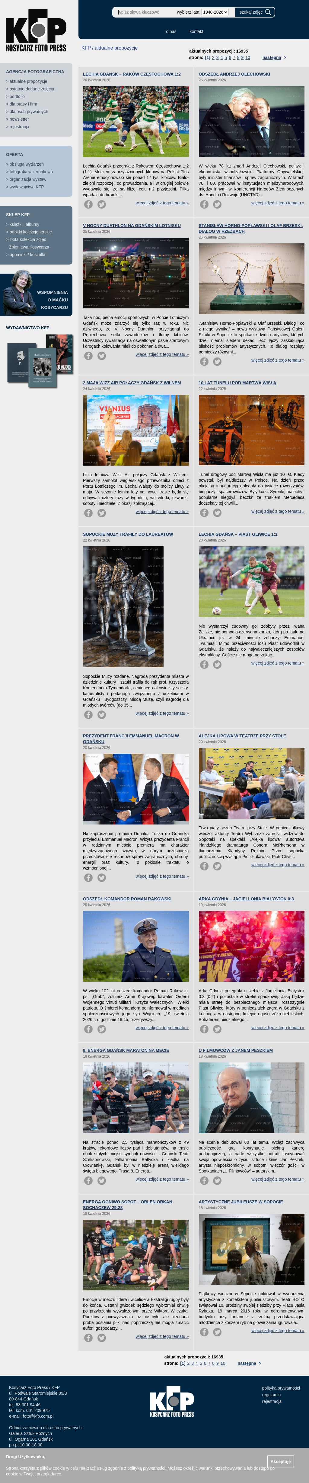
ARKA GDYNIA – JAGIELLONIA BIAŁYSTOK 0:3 (246, 898)
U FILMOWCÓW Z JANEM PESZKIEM (236, 1050)
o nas (171, 31)
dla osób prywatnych (29, 111)
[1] (207, 57)
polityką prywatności (146, 1468)
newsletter (19, 119)
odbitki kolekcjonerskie (31, 231)
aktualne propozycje (28, 81)
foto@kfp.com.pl (38, 1416)
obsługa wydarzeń (27, 164)
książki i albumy (24, 224)
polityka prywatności (281, 1388)
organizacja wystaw (28, 179)
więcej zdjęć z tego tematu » (162, 202)
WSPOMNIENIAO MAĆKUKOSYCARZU (52, 300)
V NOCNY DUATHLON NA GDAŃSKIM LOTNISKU (132, 225)
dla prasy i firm (23, 104)
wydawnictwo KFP (27, 186)
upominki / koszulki (27, 254)
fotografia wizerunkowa (31, 171)
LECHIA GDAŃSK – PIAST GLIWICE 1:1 (238, 534)
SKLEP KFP (18, 214)
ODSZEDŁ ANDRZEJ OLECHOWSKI (234, 74)
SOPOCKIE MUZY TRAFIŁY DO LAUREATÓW (128, 534)
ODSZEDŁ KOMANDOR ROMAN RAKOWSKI (127, 898)
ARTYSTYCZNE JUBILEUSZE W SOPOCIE (241, 1201)
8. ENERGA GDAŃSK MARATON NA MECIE (126, 1050)
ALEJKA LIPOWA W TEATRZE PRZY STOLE (242, 735)
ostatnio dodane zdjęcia (32, 88)
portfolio (17, 96)
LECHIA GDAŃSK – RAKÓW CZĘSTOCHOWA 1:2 (132, 74)
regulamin (271, 1394)
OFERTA (14, 154)
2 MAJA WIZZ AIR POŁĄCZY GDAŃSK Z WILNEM (132, 382)
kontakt (196, 31)
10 (247, 57)
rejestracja (19, 126)
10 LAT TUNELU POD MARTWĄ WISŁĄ (237, 382)
